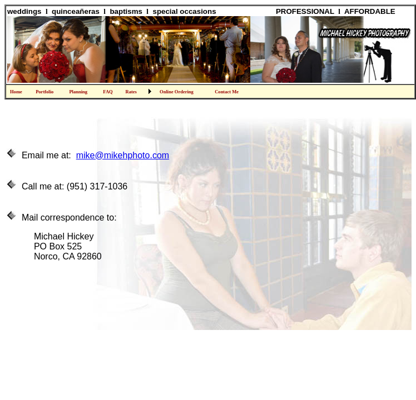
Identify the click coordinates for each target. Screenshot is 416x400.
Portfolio (44, 91)
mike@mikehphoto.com (122, 155)
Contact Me (227, 91)
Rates (130, 91)
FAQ (107, 91)
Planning (78, 91)
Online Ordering (177, 91)
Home (16, 91)
